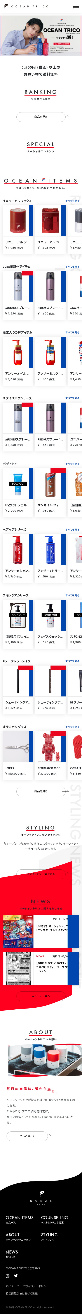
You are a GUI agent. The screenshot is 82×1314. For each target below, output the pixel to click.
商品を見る (50, 116)
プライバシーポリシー (36, 1286)
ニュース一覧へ (49, 996)
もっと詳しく (34, 1135)
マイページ (12, 1286)
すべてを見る (72, 201)
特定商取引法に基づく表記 (22, 1294)
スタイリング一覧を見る (46, 873)
